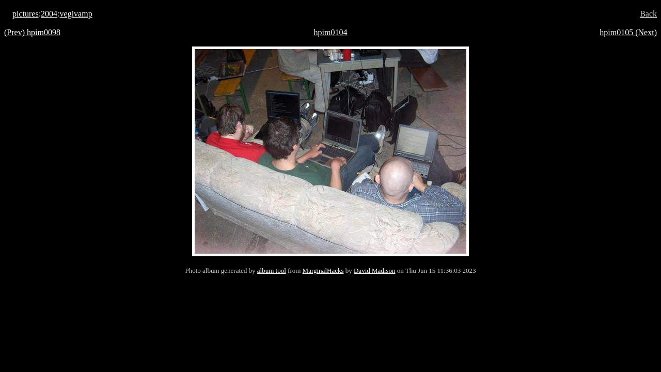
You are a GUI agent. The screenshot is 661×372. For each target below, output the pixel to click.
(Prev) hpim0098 (32, 32)
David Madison (375, 270)
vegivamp (76, 13)
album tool (271, 270)
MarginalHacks (323, 270)
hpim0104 (331, 32)
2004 (49, 13)
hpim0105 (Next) (628, 32)
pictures (25, 13)
